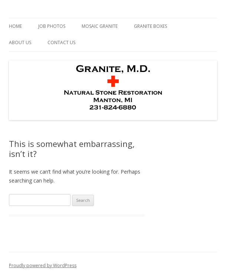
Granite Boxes (150, 26)
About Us (20, 42)
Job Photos (51, 26)
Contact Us (61, 42)
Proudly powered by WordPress (42, 265)
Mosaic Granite (100, 26)
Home (15, 26)
